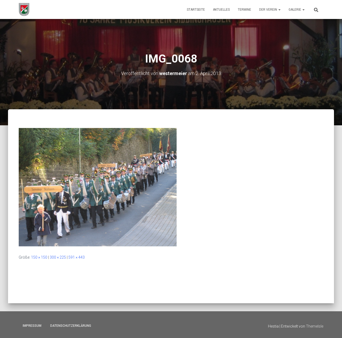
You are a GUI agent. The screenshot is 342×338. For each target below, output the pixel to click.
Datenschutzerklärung (70, 326)
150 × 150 (39, 257)
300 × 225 (58, 257)
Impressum (32, 326)
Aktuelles (221, 9)
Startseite (196, 9)
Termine (244, 9)
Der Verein (270, 9)
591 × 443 (76, 257)
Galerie (297, 9)
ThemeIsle (314, 326)
